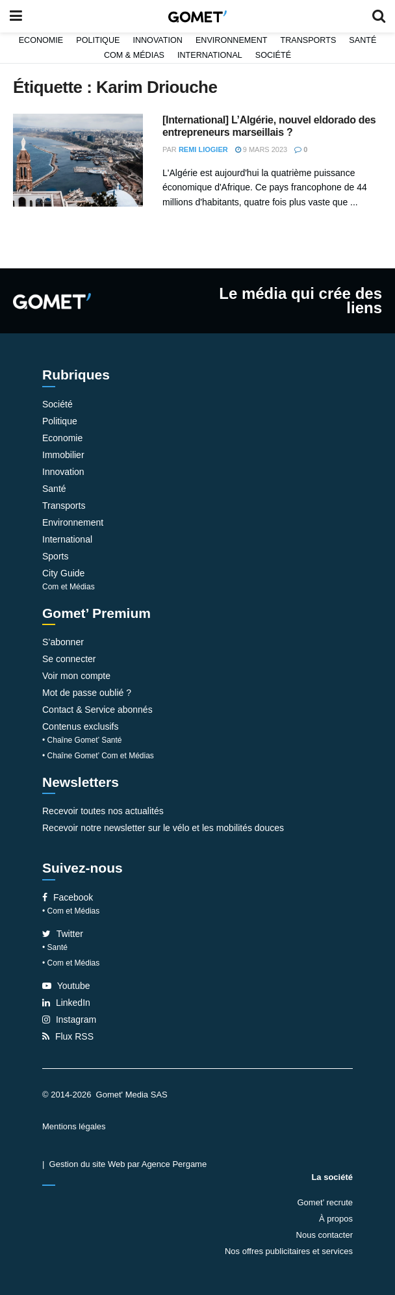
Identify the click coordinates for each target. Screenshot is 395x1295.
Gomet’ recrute (325, 1202)
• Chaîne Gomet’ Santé (82, 740)
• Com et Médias (70, 911)
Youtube (66, 986)
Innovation (158, 40)
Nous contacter (324, 1235)
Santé (362, 40)
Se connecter (69, 659)
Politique (98, 40)
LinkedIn (66, 1002)
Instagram (69, 1019)
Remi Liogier (203, 149)
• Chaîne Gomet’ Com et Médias (98, 755)
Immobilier (63, 455)
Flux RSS (68, 1036)
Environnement (232, 40)
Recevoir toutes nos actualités (103, 811)
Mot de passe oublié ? (86, 692)
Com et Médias (68, 586)
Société (273, 55)
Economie (41, 40)
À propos (336, 1219)
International (209, 55)
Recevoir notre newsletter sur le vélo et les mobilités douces (163, 828)
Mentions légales (74, 1126)
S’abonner (63, 642)
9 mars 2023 (261, 149)
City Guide (63, 573)
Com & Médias (134, 55)
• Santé (55, 947)
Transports (308, 40)
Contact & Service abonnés (97, 709)
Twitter (62, 934)
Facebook (67, 897)
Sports (55, 556)
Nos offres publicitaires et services (289, 1251)
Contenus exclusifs (80, 726)
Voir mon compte (76, 676)
